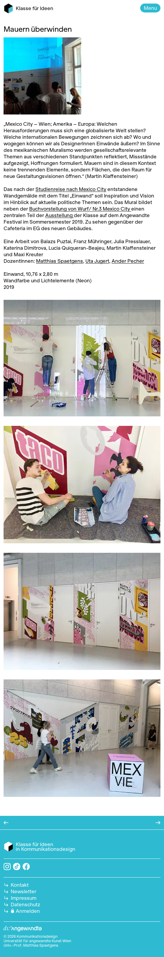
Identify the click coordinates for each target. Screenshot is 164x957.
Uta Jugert (97, 261)
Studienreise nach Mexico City (70, 189)
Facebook (26, 866)
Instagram (7, 866)
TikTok (17, 866)
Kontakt (20, 885)
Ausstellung (59, 215)
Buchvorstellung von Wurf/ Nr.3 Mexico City (79, 209)
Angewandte (23, 929)
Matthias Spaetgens (59, 261)
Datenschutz (25, 904)
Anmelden (28, 911)
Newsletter (23, 891)
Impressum (23, 898)
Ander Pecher (128, 261)
